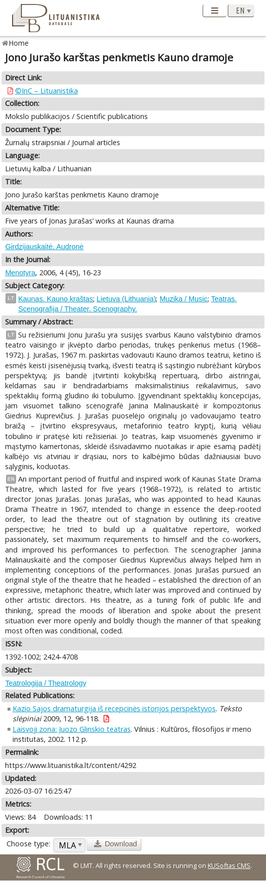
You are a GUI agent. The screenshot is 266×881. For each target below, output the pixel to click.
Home (19, 43)
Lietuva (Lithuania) (126, 299)
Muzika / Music (183, 299)
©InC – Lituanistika (46, 90)
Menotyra (20, 273)
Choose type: (28, 843)
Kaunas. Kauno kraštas (55, 299)
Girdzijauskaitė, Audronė (44, 247)
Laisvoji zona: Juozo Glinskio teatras (72, 729)
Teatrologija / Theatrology (45, 683)
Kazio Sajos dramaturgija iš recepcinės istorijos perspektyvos (114, 708)
